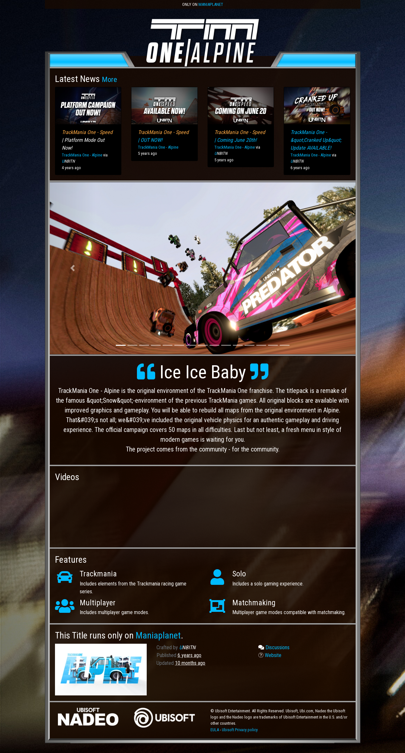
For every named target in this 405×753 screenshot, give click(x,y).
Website (269, 655)
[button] (73, 268)
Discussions (274, 647)
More (109, 79)
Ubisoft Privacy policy (240, 729)
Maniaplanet (210, 4)
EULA (215, 729)
